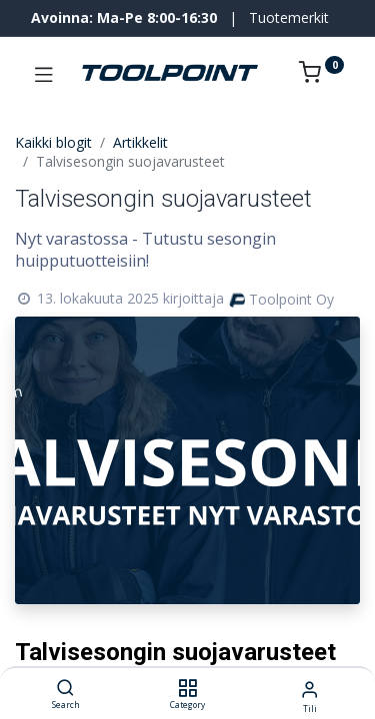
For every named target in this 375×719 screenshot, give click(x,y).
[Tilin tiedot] (309, 688)
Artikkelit (140, 142)
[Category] (187, 688)
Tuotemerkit (289, 17)
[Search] (65, 688)
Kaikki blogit (53, 142)
